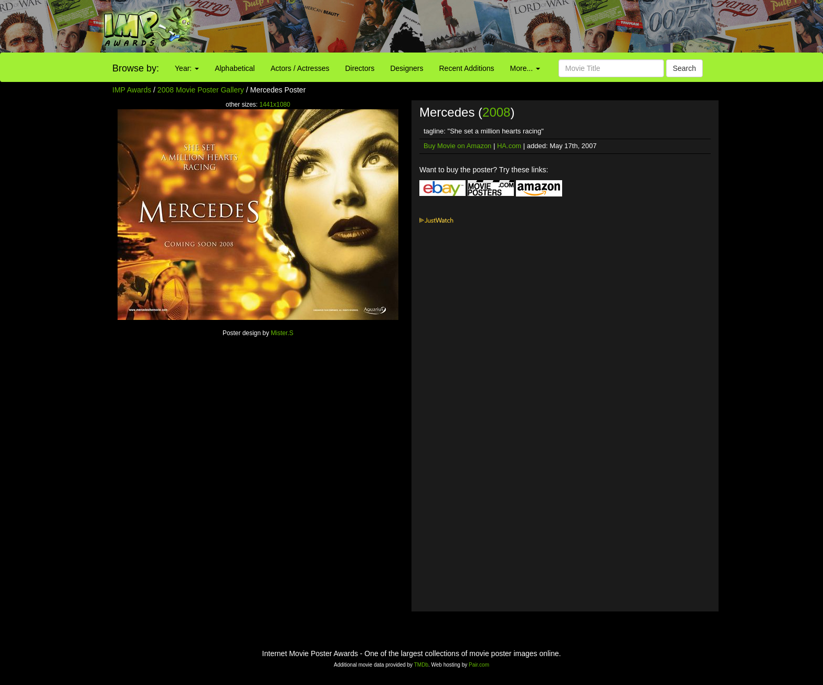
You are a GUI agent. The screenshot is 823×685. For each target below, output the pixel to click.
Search (684, 68)
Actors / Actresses (299, 68)
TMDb (421, 665)
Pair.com (479, 665)
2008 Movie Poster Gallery (200, 90)
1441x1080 (274, 104)
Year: (187, 68)
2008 (496, 112)
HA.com (509, 146)
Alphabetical (235, 68)
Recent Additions (466, 68)
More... (525, 68)
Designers (406, 68)
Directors (359, 68)
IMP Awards (131, 90)
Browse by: (135, 68)
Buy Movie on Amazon (457, 146)
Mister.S (282, 333)
